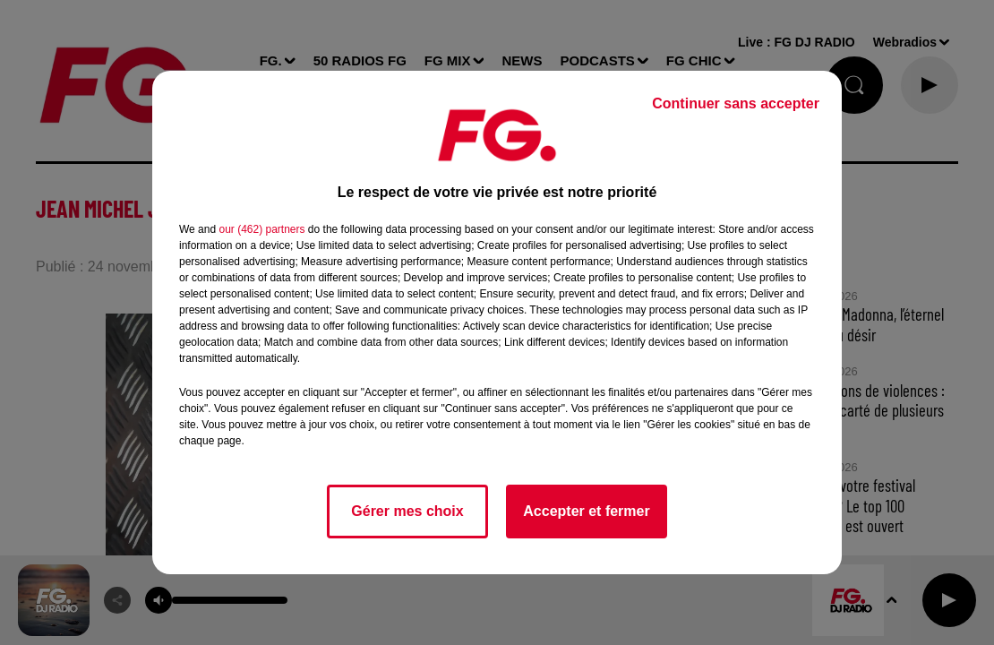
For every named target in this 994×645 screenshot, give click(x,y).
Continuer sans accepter (735, 103)
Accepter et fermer (586, 511)
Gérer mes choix (407, 511)
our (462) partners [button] (261, 229)
